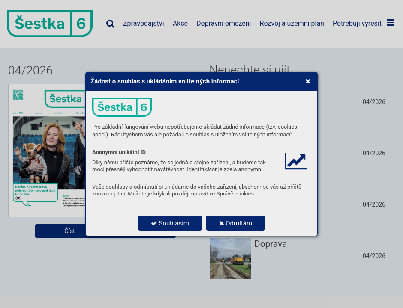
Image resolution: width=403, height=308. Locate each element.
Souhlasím (170, 223)
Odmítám (236, 223)
